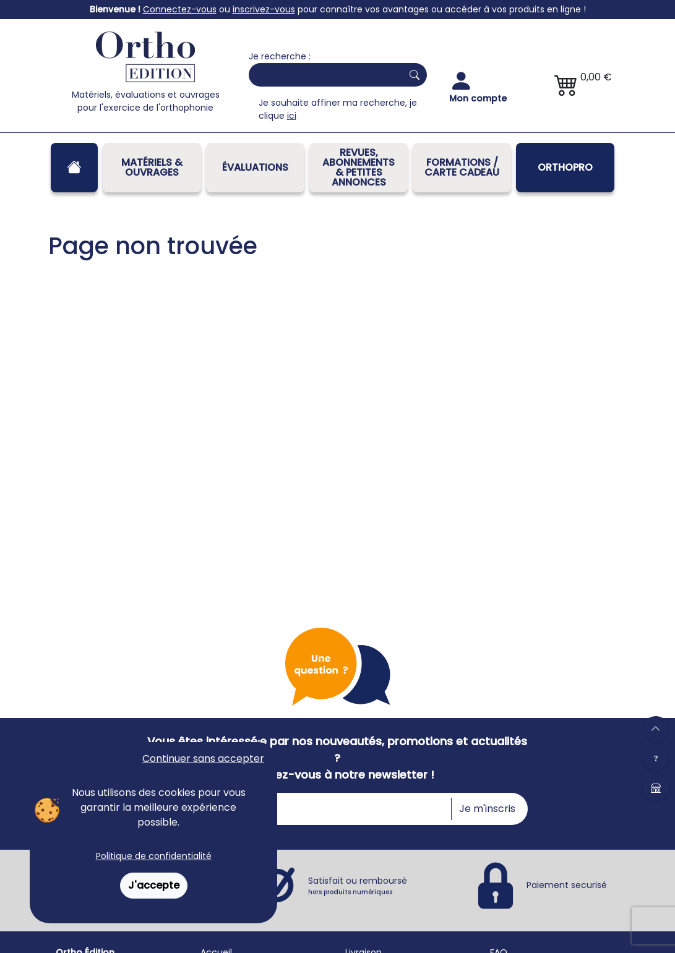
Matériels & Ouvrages (152, 167)
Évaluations (255, 167)
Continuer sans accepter (203, 758)
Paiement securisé (567, 885)
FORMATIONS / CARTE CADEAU (461, 167)
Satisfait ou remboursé (357, 885)
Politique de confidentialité (154, 856)
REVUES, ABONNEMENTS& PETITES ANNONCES (358, 167)
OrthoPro (565, 167)
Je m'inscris (487, 808)
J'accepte (153, 885)
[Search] (323, 75)
